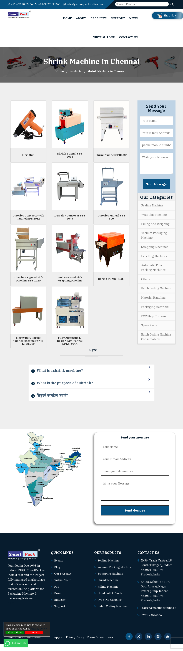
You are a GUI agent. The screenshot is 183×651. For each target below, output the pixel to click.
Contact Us (128, 41)
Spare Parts (149, 328)
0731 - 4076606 (153, 622)
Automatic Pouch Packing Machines (153, 271)
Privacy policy (38, 628)
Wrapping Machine (154, 218)
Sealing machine (109, 567)
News (133, 22)
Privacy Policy (75, 644)
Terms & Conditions (101, 644)
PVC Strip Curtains (153, 319)
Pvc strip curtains (110, 611)
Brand (58, 600)
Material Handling (153, 301)
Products (99, 22)
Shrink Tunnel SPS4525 (111, 159)
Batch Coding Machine (156, 292)
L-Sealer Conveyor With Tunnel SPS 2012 (28, 221)
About (81, 22)
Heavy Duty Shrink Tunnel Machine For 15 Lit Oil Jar (28, 344)
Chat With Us (16, 643)
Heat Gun (28, 159)
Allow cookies (15, 632)
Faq (56, 593)
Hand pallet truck (110, 604)
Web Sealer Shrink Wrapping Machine (69, 283)
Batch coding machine (113, 617)
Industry (60, 606)
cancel (34, 632)
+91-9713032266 (21, 4)
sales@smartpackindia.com (28, 9)
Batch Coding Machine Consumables (156, 340)
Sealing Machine (152, 209)
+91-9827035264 (51, 4)
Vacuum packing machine (111, 579)
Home (67, 22)
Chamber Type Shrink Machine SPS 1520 (28, 283)
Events (59, 567)
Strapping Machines (154, 250)
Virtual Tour (104, 41)
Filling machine (108, 598)
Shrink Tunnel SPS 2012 (69, 159)
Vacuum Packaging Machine (154, 239)
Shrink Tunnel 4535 (111, 283)
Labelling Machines (154, 260)
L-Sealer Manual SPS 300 (111, 221)
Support (118, 22)
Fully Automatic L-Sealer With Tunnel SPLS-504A (70, 344)
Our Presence (63, 580)
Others (145, 282)
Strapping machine (110, 585)
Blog (57, 574)
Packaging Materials (155, 310)
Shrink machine (108, 592)
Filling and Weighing (155, 228)
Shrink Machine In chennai (106, 75)
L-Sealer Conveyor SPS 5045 (70, 221)
